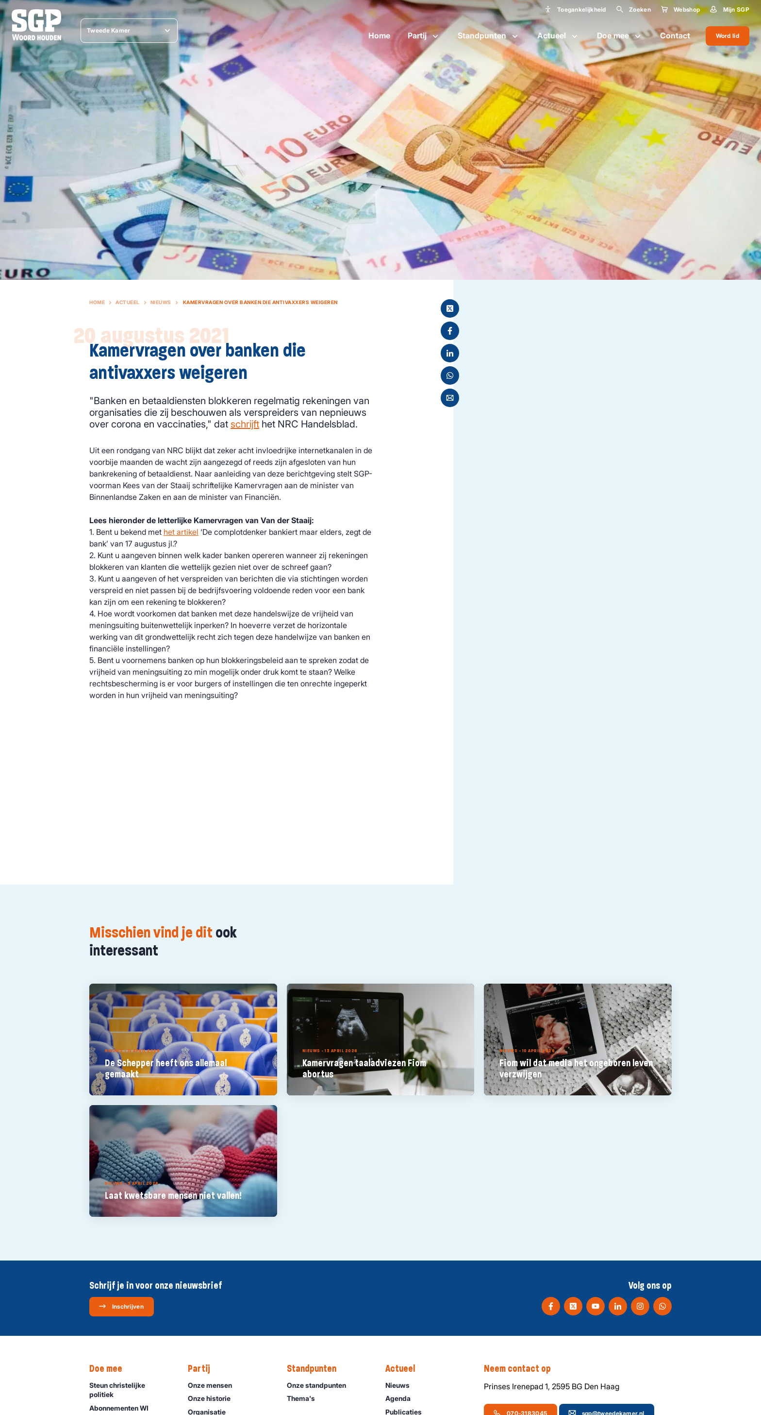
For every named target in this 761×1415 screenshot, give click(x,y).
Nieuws (160, 302)
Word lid (727, 35)
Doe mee (620, 36)
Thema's (305, 1398)
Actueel (558, 36)
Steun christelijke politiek (130, 1390)
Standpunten (489, 36)
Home (379, 35)
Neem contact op (522, 1369)
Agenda (402, 1398)
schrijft (245, 424)
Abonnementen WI (123, 1408)
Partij (424, 36)
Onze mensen (214, 1385)
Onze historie (213, 1398)
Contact (675, 35)
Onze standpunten (321, 1385)
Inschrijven (121, 1306)
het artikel (181, 532)
